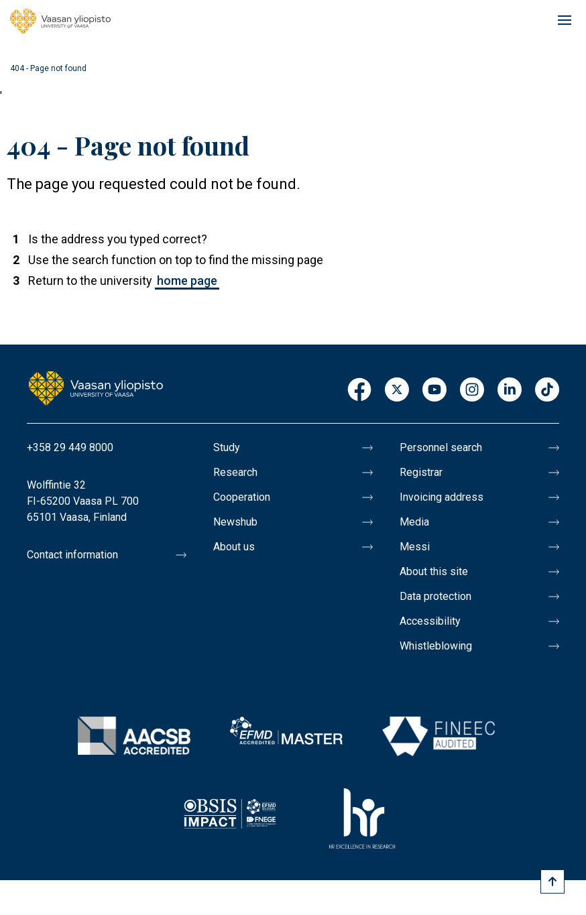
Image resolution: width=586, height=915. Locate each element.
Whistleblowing (436, 645)
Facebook (359, 390)
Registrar (421, 472)
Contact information (72, 554)
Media (414, 521)
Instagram (472, 390)
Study (226, 447)
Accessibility (430, 621)
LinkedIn (509, 390)
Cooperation (241, 497)
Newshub (235, 521)
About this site (434, 571)
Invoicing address (441, 497)
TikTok (547, 390)
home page (187, 280)
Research (235, 472)
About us (234, 546)
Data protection (435, 596)
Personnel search (441, 447)
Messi (415, 546)
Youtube (434, 390)
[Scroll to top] (552, 881)
